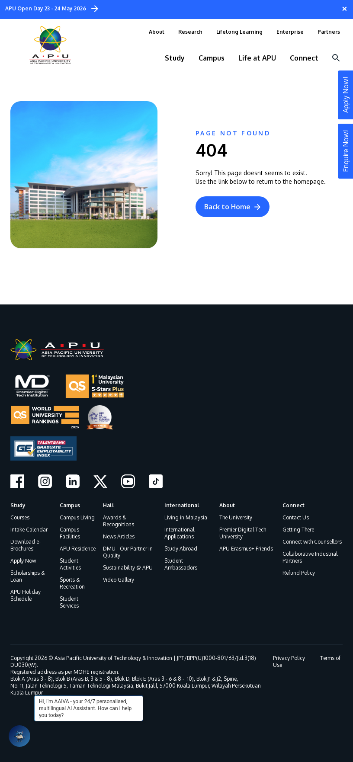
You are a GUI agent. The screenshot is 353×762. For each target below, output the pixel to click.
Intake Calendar (29, 529)
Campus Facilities (70, 533)
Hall (108, 505)
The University (235, 517)
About (227, 505)
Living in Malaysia (185, 517)
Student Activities (70, 564)
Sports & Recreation (72, 583)
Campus (70, 505)
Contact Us (295, 517)
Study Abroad (180, 548)
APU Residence (78, 548)
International (181, 505)
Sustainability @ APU (128, 567)
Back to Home (232, 206)
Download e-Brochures (25, 545)
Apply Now (23, 560)
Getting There (298, 529)
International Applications (179, 533)
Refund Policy (298, 573)
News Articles (119, 536)
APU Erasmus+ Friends (246, 548)
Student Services (69, 602)
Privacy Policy (289, 658)
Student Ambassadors (180, 564)
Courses (19, 517)
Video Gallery (118, 579)
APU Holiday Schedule (25, 595)
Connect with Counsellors (312, 541)
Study (18, 505)
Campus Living (77, 517)
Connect (293, 505)
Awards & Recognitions (118, 521)
